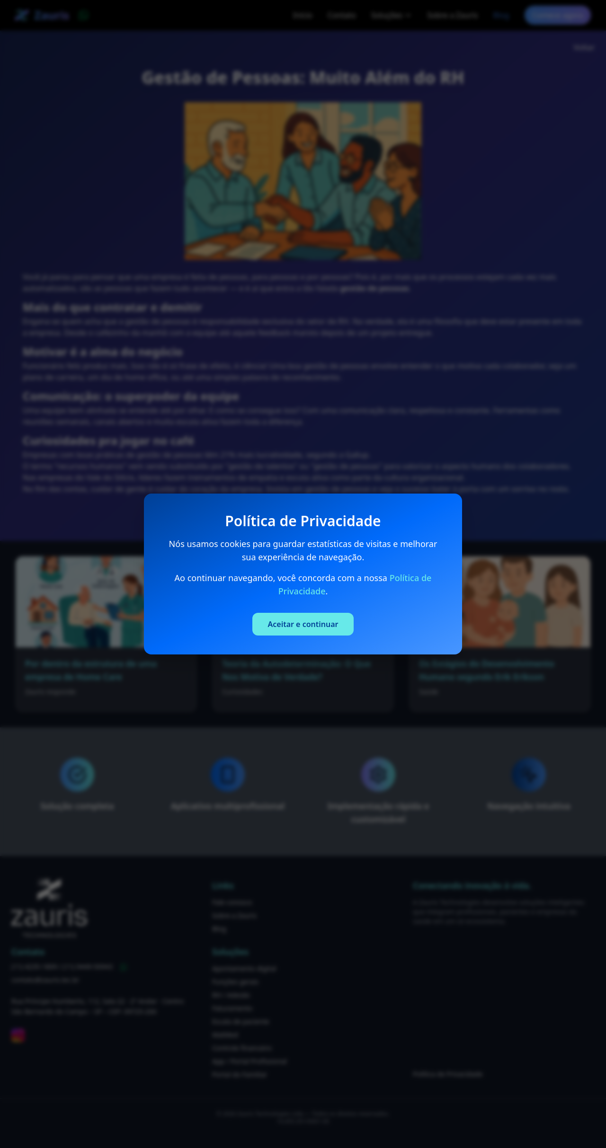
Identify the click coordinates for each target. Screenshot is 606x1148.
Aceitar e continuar (302, 624)
